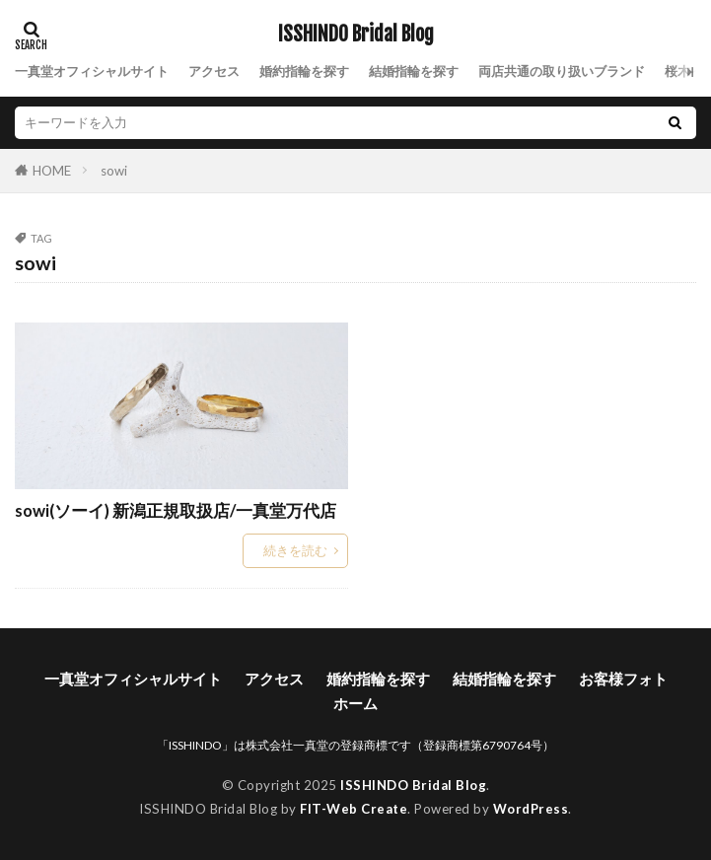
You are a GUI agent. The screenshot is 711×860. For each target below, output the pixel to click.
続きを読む (295, 550)
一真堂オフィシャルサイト (92, 71)
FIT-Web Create (353, 809)
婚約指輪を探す (304, 71)
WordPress (531, 809)
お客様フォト (623, 678)
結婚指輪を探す (414, 71)
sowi (114, 171)
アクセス (214, 71)
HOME (52, 170)
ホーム (355, 703)
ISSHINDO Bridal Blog (356, 34)
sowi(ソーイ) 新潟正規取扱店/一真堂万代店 (175, 511)
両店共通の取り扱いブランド (561, 71)
